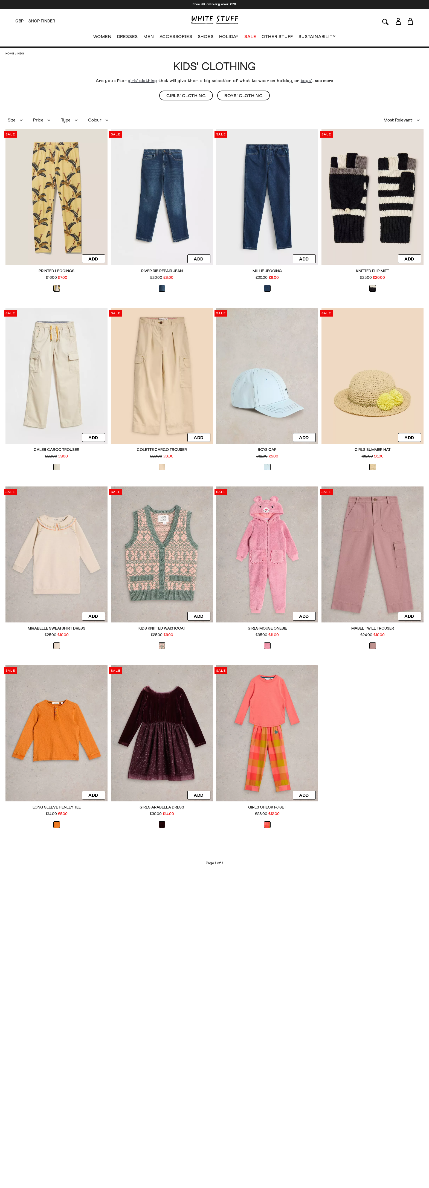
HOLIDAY (229, 37)
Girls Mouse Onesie (267, 628)
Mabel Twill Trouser (372, 628)
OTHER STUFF (277, 37)
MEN (148, 37)
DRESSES (127, 37)
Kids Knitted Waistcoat (161, 628)
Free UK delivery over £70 (214, 4)
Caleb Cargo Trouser (56, 450)
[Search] (385, 21)
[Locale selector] (19, 21)
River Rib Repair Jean (162, 271)
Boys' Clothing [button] (243, 96)
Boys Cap (267, 450)
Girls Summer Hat (372, 450)
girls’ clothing (142, 81)
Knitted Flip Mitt (372, 271)
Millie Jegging (267, 271)
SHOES (206, 37)
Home (9, 53)
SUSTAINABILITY (317, 37)
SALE (250, 37)
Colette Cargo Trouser (162, 450)
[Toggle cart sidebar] (410, 21)
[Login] (398, 20)
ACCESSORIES (176, 37)
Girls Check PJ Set (267, 807)
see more (324, 81)
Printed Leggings (56, 271)
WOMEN (102, 37)
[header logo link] (214, 20)
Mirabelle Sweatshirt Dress (56, 628)
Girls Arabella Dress (162, 807)
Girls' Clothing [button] (186, 96)
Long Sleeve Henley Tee (57, 807)
